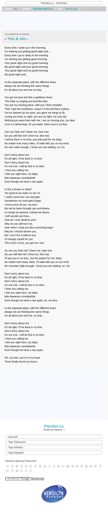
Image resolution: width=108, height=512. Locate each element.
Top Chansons (17, 442)
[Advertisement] (54, 21)
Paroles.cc (54, 426)
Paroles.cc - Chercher (54, 3)
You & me (71, 8)
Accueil (12, 436)
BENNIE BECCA (43, 8)
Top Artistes (15, 447)
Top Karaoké (16, 452)
